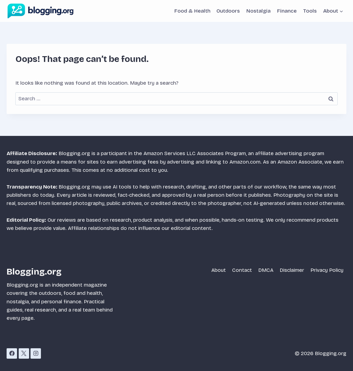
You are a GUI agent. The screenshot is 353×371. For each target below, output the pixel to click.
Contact (242, 270)
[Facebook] (12, 353)
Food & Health (192, 11)
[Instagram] (35, 353)
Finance (287, 11)
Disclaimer (292, 270)
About (218, 270)
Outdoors (228, 11)
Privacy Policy (326, 270)
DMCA (265, 270)
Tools (310, 11)
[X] (24, 353)
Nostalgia (258, 11)
